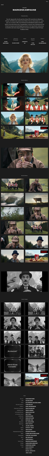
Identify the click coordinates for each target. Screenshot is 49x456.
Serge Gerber (29, 410)
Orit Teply (28, 414)
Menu (46, 1)
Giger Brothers (30, 398)
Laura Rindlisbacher (32, 443)
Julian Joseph (30, 425)
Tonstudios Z (29, 439)
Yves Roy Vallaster (31, 435)
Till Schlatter (30, 421)
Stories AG (3, 1)
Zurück (2, 4)
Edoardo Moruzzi (31, 431)
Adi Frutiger (29, 437)
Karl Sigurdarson (31, 406)
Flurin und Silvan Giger (32, 433)
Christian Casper (30, 445)
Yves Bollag (29, 404)
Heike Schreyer (30, 408)
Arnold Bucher (30, 412)
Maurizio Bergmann (31, 441)
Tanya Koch (29, 429)
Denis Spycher (30, 418)
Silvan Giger (29, 400)
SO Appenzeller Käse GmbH (33, 402)
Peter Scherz (29, 416)
